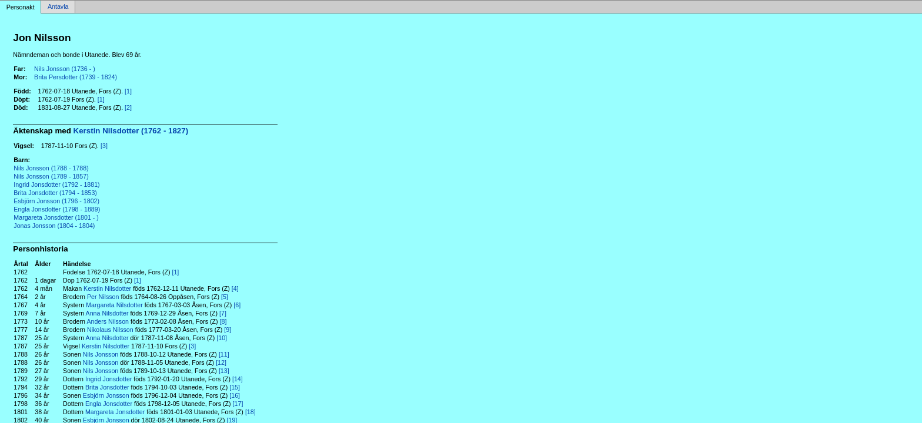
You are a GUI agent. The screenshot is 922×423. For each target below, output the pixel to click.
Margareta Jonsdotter (115, 411)
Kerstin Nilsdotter (107, 288)
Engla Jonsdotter (108, 403)
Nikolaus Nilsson (110, 329)
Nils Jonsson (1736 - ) (64, 68)
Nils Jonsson (100, 354)
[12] (221, 362)
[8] (223, 321)
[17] (238, 403)
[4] (235, 288)
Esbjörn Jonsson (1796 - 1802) (56, 200)
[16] (234, 395)
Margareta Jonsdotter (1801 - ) (56, 217)
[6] (236, 304)
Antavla (58, 7)
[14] (237, 378)
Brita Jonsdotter (107, 387)
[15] (234, 387)
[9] (227, 329)
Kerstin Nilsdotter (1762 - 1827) (131, 130)
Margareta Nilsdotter (114, 304)
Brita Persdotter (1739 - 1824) (75, 76)
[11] (224, 354)
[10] (221, 337)
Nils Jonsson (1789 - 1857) (51, 176)
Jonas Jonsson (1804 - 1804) (54, 225)
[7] (222, 313)
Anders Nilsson (107, 321)
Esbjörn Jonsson (106, 395)
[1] (128, 91)
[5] (224, 296)
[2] (128, 107)
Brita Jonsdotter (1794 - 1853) (55, 192)
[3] (104, 145)
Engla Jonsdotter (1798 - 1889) (57, 209)
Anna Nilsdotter (107, 313)
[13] (224, 370)
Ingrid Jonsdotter (108, 378)
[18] (250, 411)
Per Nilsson (103, 296)
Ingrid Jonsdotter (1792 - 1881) (56, 184)
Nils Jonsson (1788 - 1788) (51, 168)
